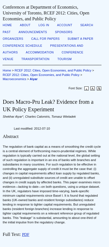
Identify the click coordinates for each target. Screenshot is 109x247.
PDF (25, 234)
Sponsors (64, 32)
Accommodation (40, 52)
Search (86, 25)
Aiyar (34, 79)
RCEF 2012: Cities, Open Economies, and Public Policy (52, 70)
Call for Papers (45, 38)
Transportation (35, 59)
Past (7, 32)
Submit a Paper (80, 38)
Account (64, 25)
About (25, 25)
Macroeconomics (14, 79)
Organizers (13, 38)
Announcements (33, 32)
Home (7, 25)
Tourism (65, 59)
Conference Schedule (22, 45)
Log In (43, 25)
